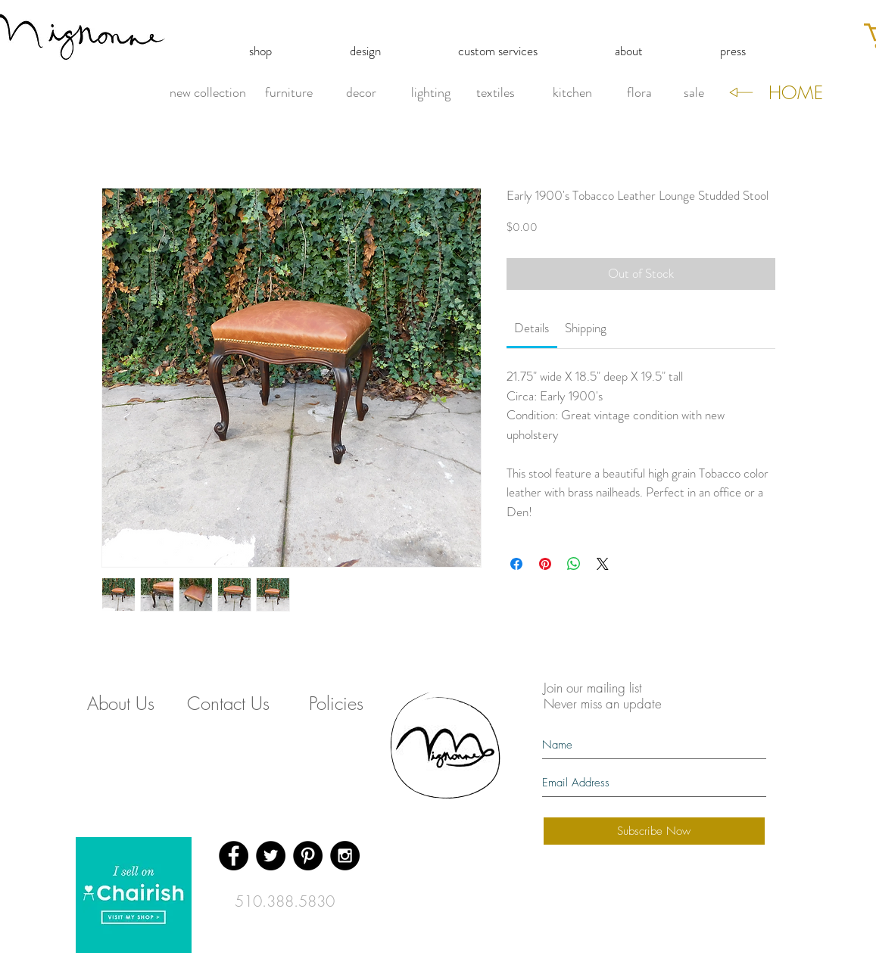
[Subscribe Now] (654, 831)
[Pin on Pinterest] (545, 564)
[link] (531, 328)
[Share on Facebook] (516, 564)
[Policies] (336, 703)
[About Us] (121, 703)
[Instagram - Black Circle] (345, 855)
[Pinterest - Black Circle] (308, 855)
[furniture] (289, 93)
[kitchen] (572, 93)
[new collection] (208, 93)
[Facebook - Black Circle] (233, 855)
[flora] (639, 93)
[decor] (361, 93)
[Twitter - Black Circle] (270, 855)
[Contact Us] (228, 703)
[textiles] (496, 93)
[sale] (694, 93)
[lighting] (431, 93)
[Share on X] (603, 564)
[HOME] (795, 93)
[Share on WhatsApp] (574, 564)
